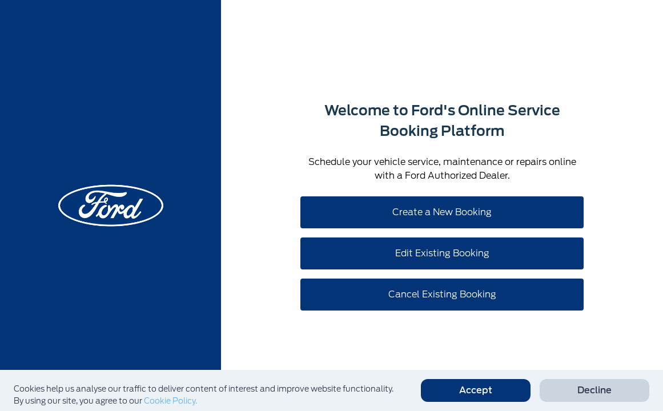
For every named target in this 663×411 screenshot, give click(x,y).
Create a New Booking (442, 212)
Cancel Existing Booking (442, 294)
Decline (594, 390)
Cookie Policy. (170, 400)
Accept (475, 390)
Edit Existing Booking (442, 253)
